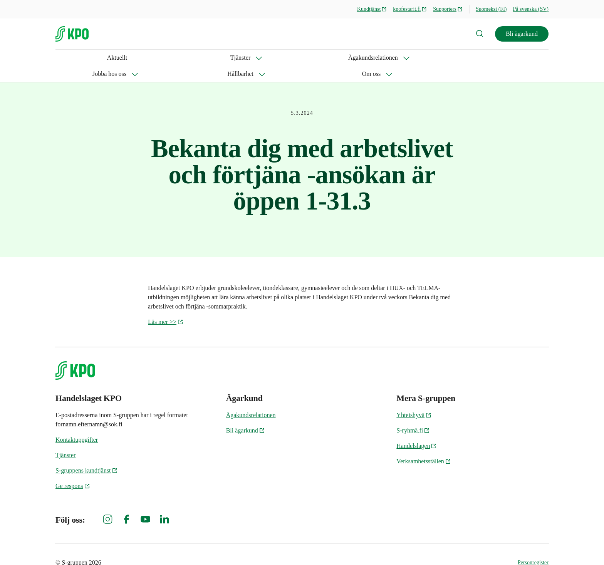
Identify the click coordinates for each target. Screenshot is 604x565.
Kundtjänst (372, 9)
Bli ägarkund (522, 33)
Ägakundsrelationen (151, 57)
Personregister (533, 546)
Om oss (314, 57)
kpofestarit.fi (410, 9)
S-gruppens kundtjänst (86, 454)
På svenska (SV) (531, 9)
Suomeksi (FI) (491, 9)
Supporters (448, 9)
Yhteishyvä (413, 399)
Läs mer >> (165, 305)
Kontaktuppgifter (76, 423)
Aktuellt (65, 57)
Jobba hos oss (216, 57)
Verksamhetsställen (423, 445)
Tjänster (93, 57)
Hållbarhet (270, 57)
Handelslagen (416, 429)
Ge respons (72, 469)
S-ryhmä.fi (413, 414)
